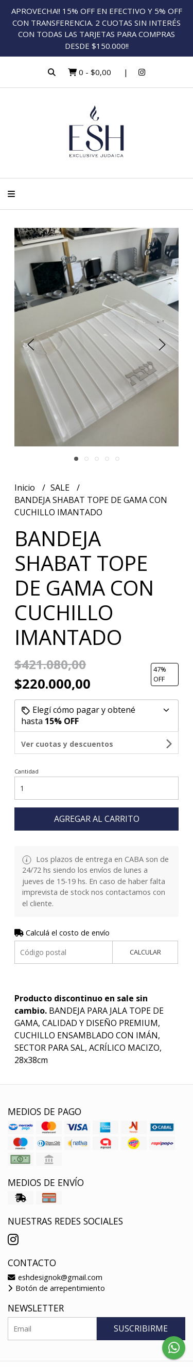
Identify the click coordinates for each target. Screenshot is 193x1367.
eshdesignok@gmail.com (55, 1255)
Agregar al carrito (96, 796)
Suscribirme (141, 1306)
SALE (61, 487)
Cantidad (26, 749)
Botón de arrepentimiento (56, 1266)
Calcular (145, 929)
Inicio (25, 487)
